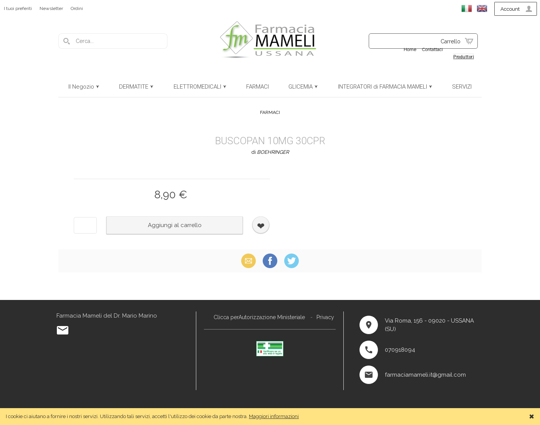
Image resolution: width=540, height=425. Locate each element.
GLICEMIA (300, 86)
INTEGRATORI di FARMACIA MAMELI (382, 86)
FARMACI (257, 86)
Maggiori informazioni (274, 416)
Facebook (270, 261)
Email (248, 261)
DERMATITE (133, 86)
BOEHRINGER (273, 152)
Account (510, 9)
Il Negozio (81, 86)
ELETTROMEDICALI (197, 86)
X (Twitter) (291, 261)
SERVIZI (462, 86)
